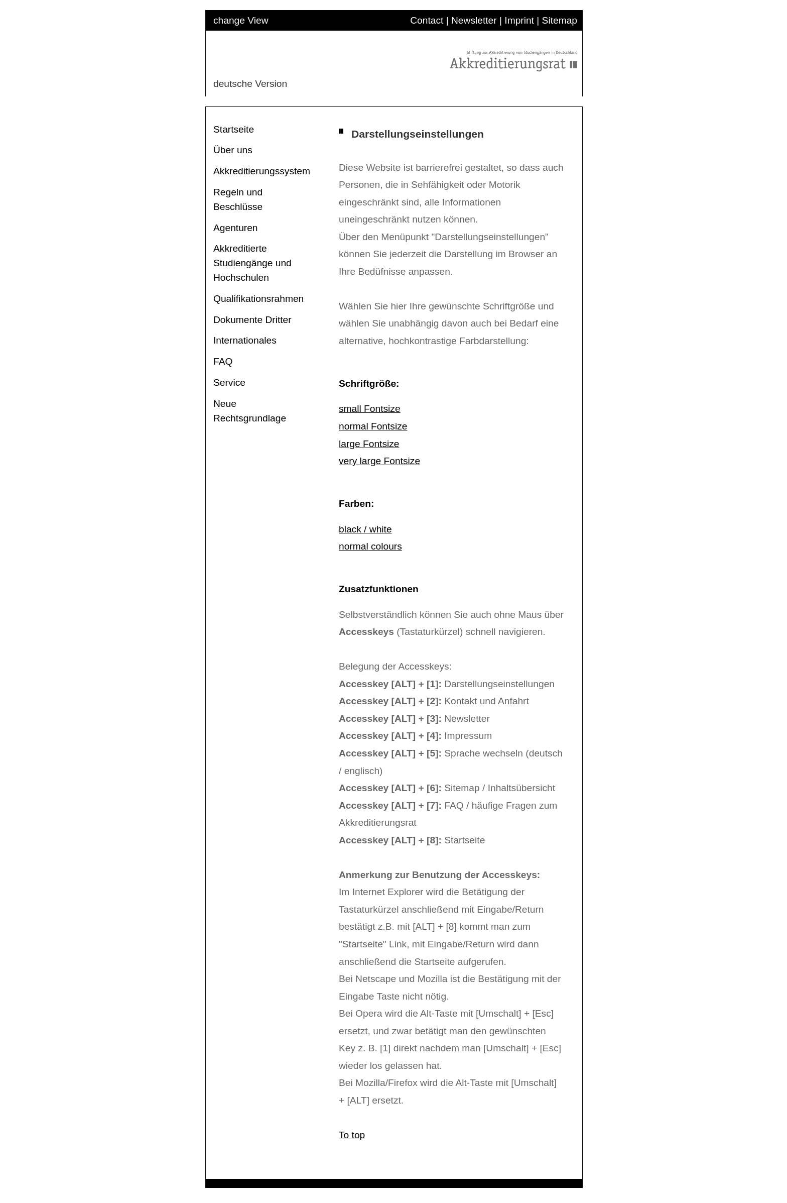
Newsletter (474, 20)
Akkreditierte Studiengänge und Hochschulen (252, 263)
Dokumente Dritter (252, 319)
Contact (426, 20)
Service (229, 382)
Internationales (245, 340)
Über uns (232, 150)
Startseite (233, 129)
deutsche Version (250, 83)
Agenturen (235, 228)
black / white (365, 529)
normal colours (370, 546)
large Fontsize (369, 444)
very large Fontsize (379, 461)
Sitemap (559, 20)
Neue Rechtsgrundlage (249, 410)
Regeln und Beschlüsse (238, 199)
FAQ (222, 361)
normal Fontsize (373, 426)
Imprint (519, 20)
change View (241, 20)
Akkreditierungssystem (261, 171)
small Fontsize (370, 408)
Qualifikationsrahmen (258, 298)
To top (352, 1135)
